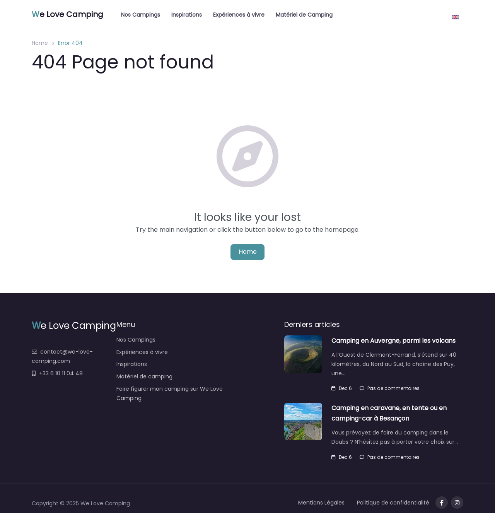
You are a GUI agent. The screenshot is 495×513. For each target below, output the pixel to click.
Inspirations (186, 15)
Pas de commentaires (390, 388)
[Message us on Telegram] (457, 502)
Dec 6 (341, 388)
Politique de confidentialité (393, 502)
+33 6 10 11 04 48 (57, 373)
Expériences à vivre (239, 15)
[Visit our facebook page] (441, 502)
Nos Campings (140, 15)
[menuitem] (455, 14)
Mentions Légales (321, 502)
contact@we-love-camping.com (62, 356)
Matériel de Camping (304, 15)
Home (40, 43)
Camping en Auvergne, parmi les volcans (393, 340)
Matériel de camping (144, 376)
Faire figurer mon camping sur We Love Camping (169, 393)
